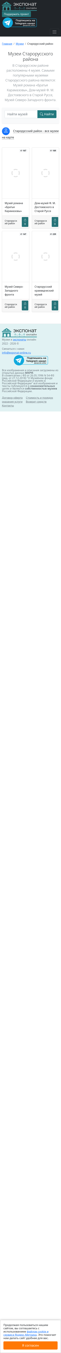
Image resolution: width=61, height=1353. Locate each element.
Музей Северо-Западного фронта (14, 290)
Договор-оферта (12, 398)
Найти (47, 114)
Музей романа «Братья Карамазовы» (14, 207)
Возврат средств (36, 401)
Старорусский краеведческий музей (44, 290)
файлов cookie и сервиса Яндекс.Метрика (25, 1333)
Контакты (8, 405)
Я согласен (30, 1345)
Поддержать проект (16, 14)
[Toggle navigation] (54, 32)
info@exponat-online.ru (16, 352)
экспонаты (19, 339)
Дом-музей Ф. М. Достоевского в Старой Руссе (45, 207)
